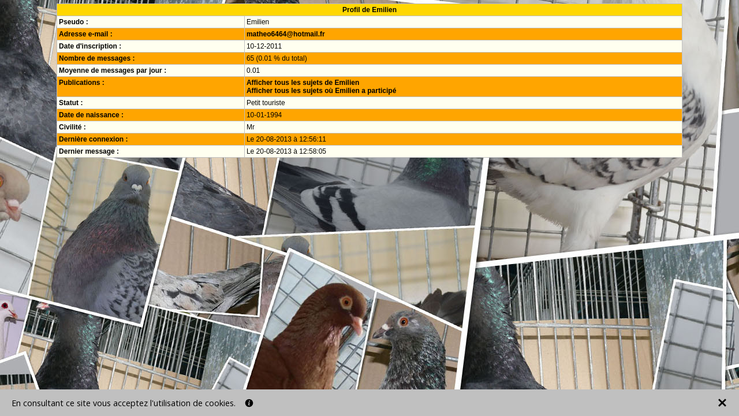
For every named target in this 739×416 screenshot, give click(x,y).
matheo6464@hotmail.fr (286, 34)
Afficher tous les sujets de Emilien (303, 83)
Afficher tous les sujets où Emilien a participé (321, 91)
